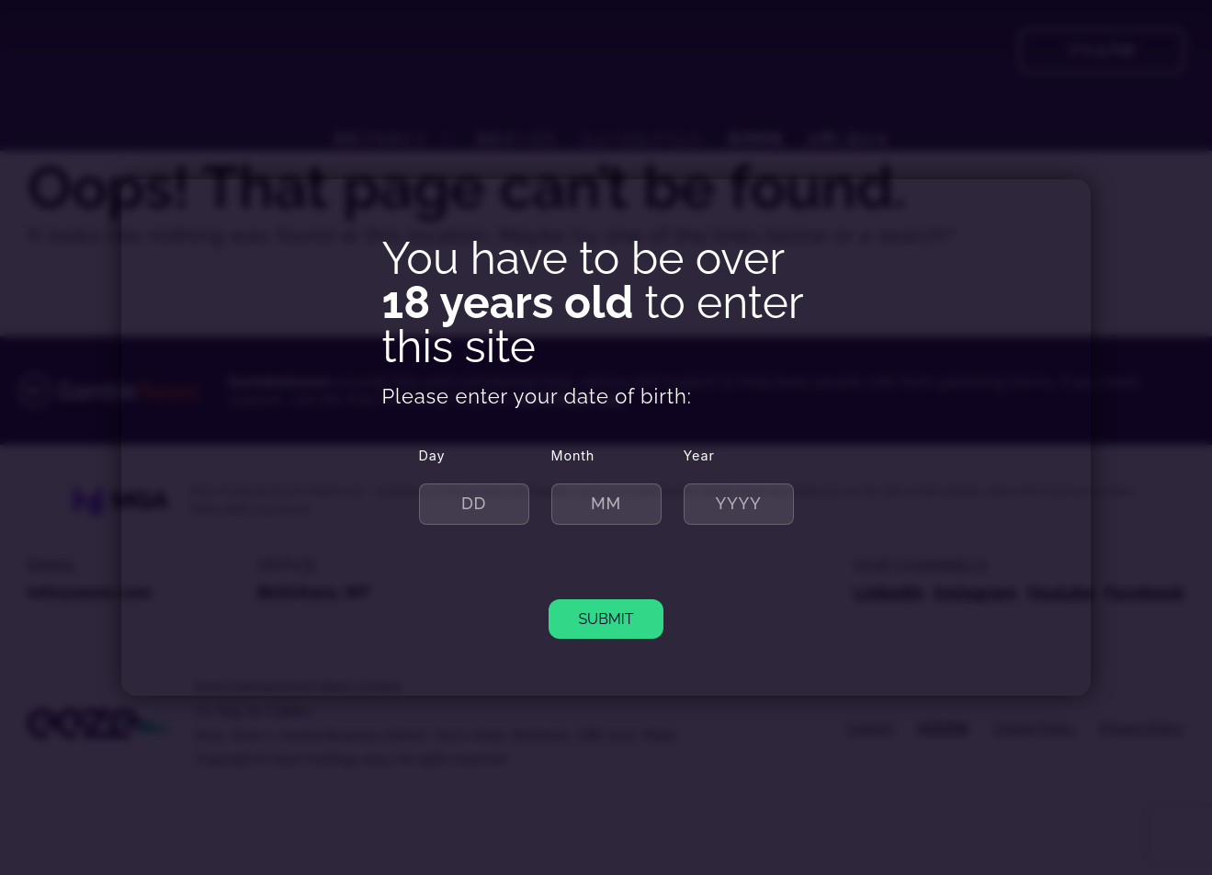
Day (432, 455)
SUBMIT (605, 619)
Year (699, 455)
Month (573, 455)
